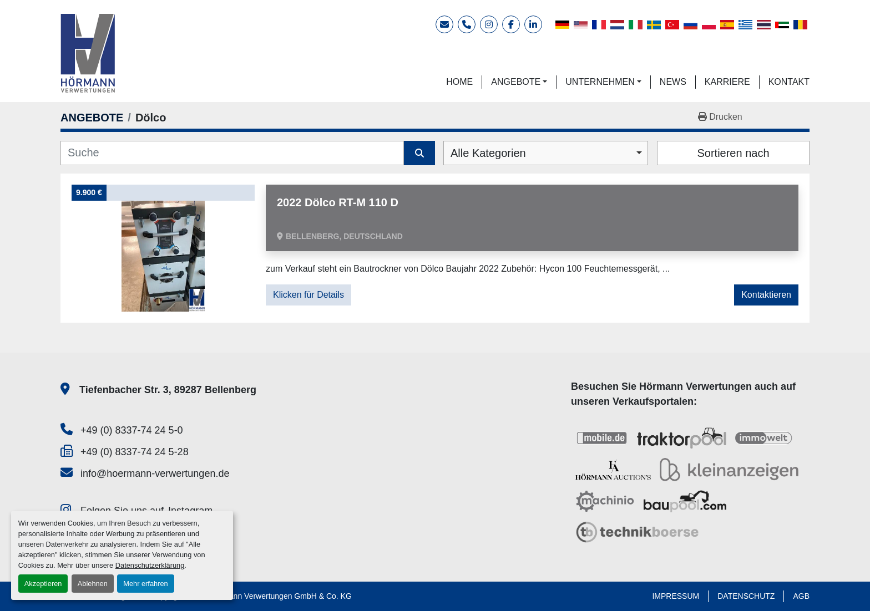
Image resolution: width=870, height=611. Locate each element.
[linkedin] (533, 24)
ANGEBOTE (515, 81)
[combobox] (545, 153)
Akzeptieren (43, 583)
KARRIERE (727, 81)
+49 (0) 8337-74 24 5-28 (134, 451)
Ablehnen (93, 583)
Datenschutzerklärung (149, 565)
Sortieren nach (733, 153)
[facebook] (511, 24)
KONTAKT (789, 81)
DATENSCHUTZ (746, 596)
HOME (459, 81)
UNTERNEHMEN (599, 81)
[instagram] (489, 24)
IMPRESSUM (675, 596)
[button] (519, 82)
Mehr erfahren (145, 583)
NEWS (673, 81)
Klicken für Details (308, 294)
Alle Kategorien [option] (488, 153)
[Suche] (232, 153)
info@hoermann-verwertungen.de (154, 473)
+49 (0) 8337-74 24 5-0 (131, 430)
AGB (801, 596)
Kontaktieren (766, 294)
